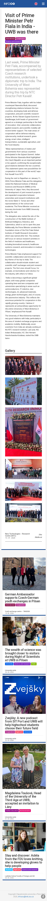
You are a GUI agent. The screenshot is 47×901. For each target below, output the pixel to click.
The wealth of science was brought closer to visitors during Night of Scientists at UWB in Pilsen (23, 655)
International (10, 38)
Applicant (19, 732)
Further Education (12, 810)
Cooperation (21, 38)
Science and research (13, 41)
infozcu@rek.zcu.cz (26, 897)
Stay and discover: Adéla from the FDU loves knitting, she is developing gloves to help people (24, 861)
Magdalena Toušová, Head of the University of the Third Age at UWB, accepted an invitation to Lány (23, 800)
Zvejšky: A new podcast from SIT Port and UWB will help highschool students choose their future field (24, 723)
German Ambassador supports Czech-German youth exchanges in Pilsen (22, 598)
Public (34, 664)
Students (9, 869)
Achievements (25, 810)
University (9, 664)
